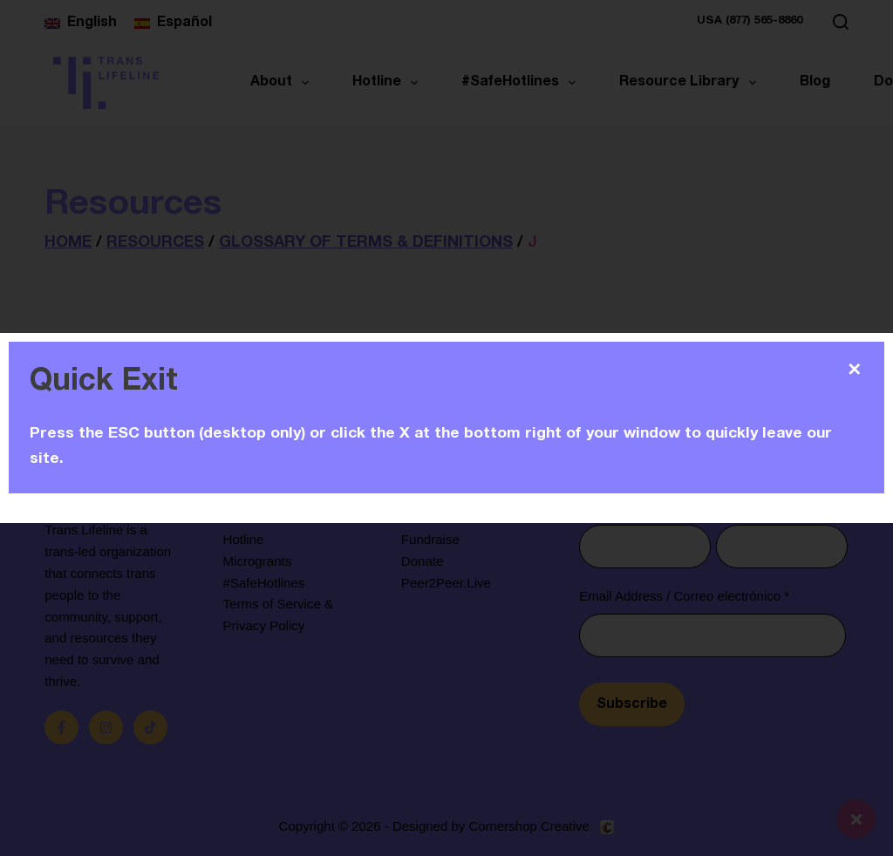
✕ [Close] (854, 369)
